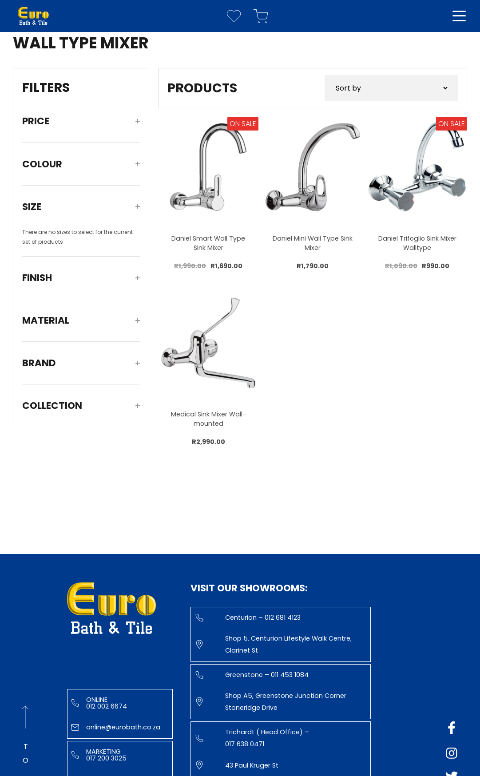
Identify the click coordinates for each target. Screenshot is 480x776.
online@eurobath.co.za (115, 727)
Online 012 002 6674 (99, 702)
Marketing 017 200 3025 (99, 754)
